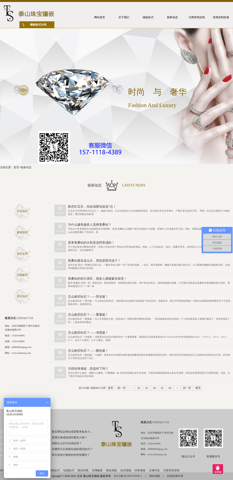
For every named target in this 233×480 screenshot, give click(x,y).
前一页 (121, 387)
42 (138, 387)
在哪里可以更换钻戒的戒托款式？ (72, 449)
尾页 (198, 387)
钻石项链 (125, 470)
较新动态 (26, 167)
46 (170, 387)
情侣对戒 (82, 470)
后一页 (187, 387)
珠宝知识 (22, 296)
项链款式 (54, 470)
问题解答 (22, 274)
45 (162, 387)
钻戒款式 (68, 470)
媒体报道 (22, 232)
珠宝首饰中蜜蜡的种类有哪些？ (71, 454)
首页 (16, 167)
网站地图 (154, 476)
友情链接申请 (175, 476)
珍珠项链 (140, 470)
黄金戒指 (111, 470)
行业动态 (22, 211)
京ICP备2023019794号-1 (128, 476)
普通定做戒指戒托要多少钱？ (69, 437)
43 (146, 387)
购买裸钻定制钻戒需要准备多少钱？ (72, 431)
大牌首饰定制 (171, 470)
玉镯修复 (97, 470)
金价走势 (22, 253)
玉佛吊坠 (154, 470)
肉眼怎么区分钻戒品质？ (67, 443)
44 (154, 387)
